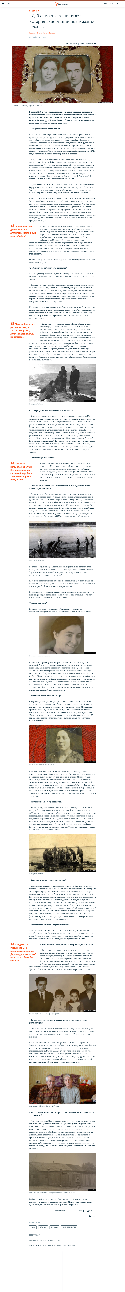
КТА (111, 4)
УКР (105, 4)
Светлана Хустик (35, 33)
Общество (34, 11)
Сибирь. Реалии (49, 33)
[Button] (71, 43)
